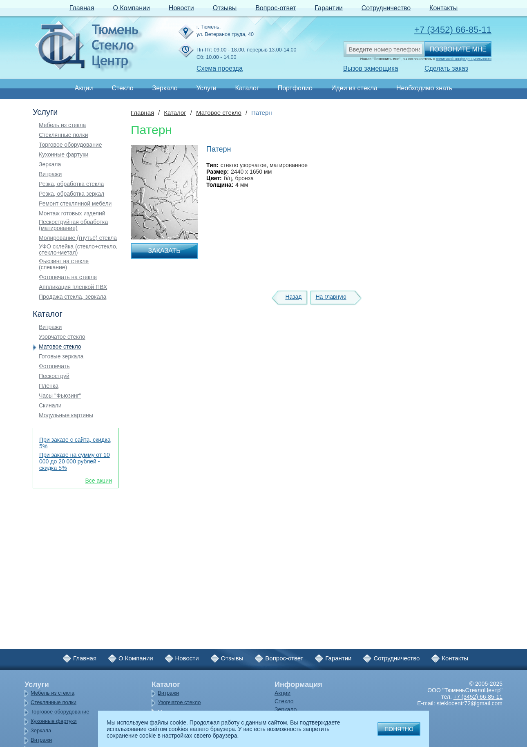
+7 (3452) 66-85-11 (452, 30)
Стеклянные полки (63, 135)
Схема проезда (220, 68)
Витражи (50, 174)
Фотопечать (54, 366)
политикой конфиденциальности (463, 59)
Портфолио (295, 88)
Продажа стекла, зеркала (72, 297)
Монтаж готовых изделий (72, 213)
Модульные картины (66, 415)
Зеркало (164, 88)
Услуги (206, 88)
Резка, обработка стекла (71, 184)
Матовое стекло (60, 347)
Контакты (443, 7)
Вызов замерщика (370, 68)
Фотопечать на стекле (68, 277)
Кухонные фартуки (63, 155)
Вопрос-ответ (275, 7)
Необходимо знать (424, 88)
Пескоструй (54, 376)
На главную (330, 296)
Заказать (164, 250)
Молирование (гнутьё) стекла (78, 238)
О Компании (131, 7)
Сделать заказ (446, 68)
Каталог (247, 88)
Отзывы (225, 7)
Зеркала (50, 164)
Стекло (122, 88)
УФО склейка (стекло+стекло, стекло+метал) (78, 250)
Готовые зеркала (61, 356)
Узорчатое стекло (62, 337)
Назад (293, 296)
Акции (84, 88)
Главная (81, 7)
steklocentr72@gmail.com (469, 703)
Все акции (98, 480)
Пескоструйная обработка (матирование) (73, 225)
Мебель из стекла (62, 125)
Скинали (50, 406)
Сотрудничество (386, 7)
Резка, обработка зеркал (71, 194)
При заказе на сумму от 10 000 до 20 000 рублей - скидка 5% (74, 461)
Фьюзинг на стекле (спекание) (64, 264)
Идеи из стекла (354, 88)
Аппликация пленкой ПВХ (73, 287)
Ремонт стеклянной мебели (75, 204)
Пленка (48, 386)
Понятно (398, 729)
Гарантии (329, 7)
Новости (181, 7)
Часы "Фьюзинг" (60, 396)
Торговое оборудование (70, 145)
